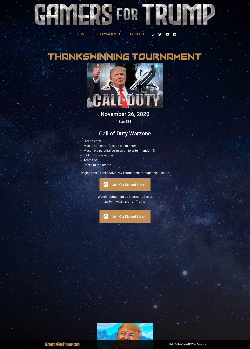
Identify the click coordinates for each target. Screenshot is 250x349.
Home (81, 34)
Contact (137, 34)
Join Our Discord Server (129, 185)
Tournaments (108, 34)
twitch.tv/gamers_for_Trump (125, 201)
